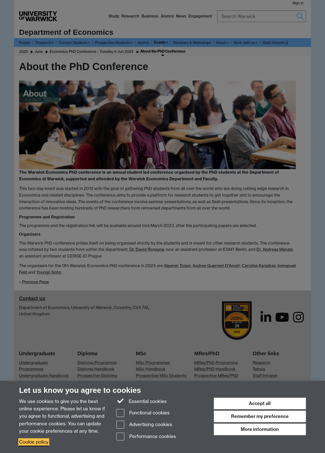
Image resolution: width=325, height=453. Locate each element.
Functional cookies (143, 413)
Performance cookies (146, 437)
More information (260, 429)
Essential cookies (141, 401)
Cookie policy (33, 442)
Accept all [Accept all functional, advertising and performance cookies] (260, 403)
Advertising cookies (144, 425)
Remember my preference (260, 416)
